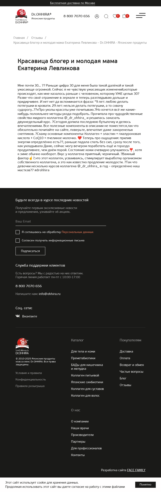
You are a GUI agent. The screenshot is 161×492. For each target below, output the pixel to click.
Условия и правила (29, 373)
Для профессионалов (86, 448)
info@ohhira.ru (49, 294)
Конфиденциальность (31, 379)
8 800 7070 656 (77, 16)
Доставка (126, 351)
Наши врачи (80, 428)
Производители (82, 435)
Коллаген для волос (85, 395)
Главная (19, 38)
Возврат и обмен (132, 365)
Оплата (125, 358)
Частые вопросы (131, 372)
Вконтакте (29, 316)
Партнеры (78, 441)
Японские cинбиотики (87, 382)
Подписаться (30, 251)
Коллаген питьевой (85, 375)
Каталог (77, 340)
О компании (80, 421)
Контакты (78, 455)
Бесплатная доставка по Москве (72, 3)
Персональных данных (77, 232)
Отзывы (37, 38)
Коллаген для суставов (87, 389)
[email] (61, 221)
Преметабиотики (83, 358)
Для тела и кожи (83, 351)
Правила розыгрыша (30, 386)
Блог (123, 378)
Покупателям (130, 340)
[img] (97, 16)
